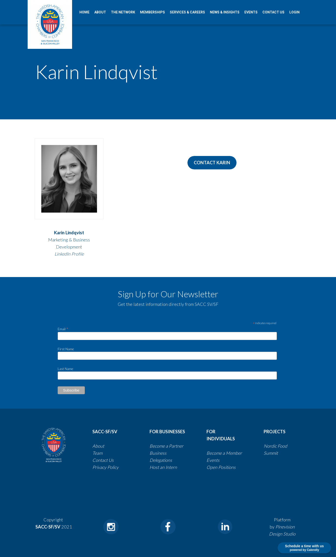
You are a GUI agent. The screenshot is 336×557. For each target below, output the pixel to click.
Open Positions (221, 467)
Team (97, 453)
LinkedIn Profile (69, 254)
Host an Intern (163, 467)
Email (63, 328)
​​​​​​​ (172, 460)
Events (212, 460)
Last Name (65, 369)
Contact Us (103, 460)
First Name (66, 349)
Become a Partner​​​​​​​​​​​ (166, 446)
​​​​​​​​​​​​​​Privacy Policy (105, 467)
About (98, 446)
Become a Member (224, 453)
